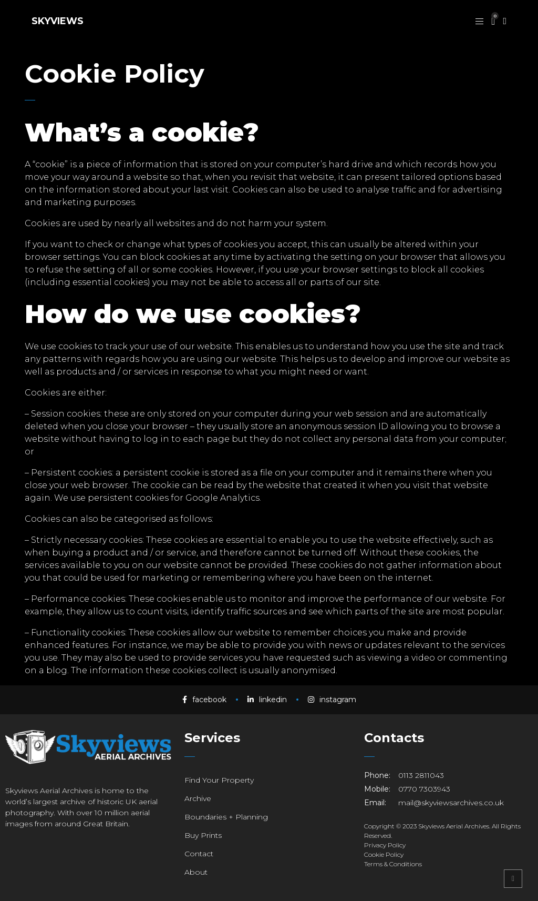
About (196, 872)
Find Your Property (219, 780)
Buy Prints (203, 835)
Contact (198, 853)
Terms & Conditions (393, 864)
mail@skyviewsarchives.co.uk (451, 802)
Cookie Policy (384, 854)
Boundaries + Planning (226, 817)
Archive (197, 798)
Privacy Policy (385, 845)
